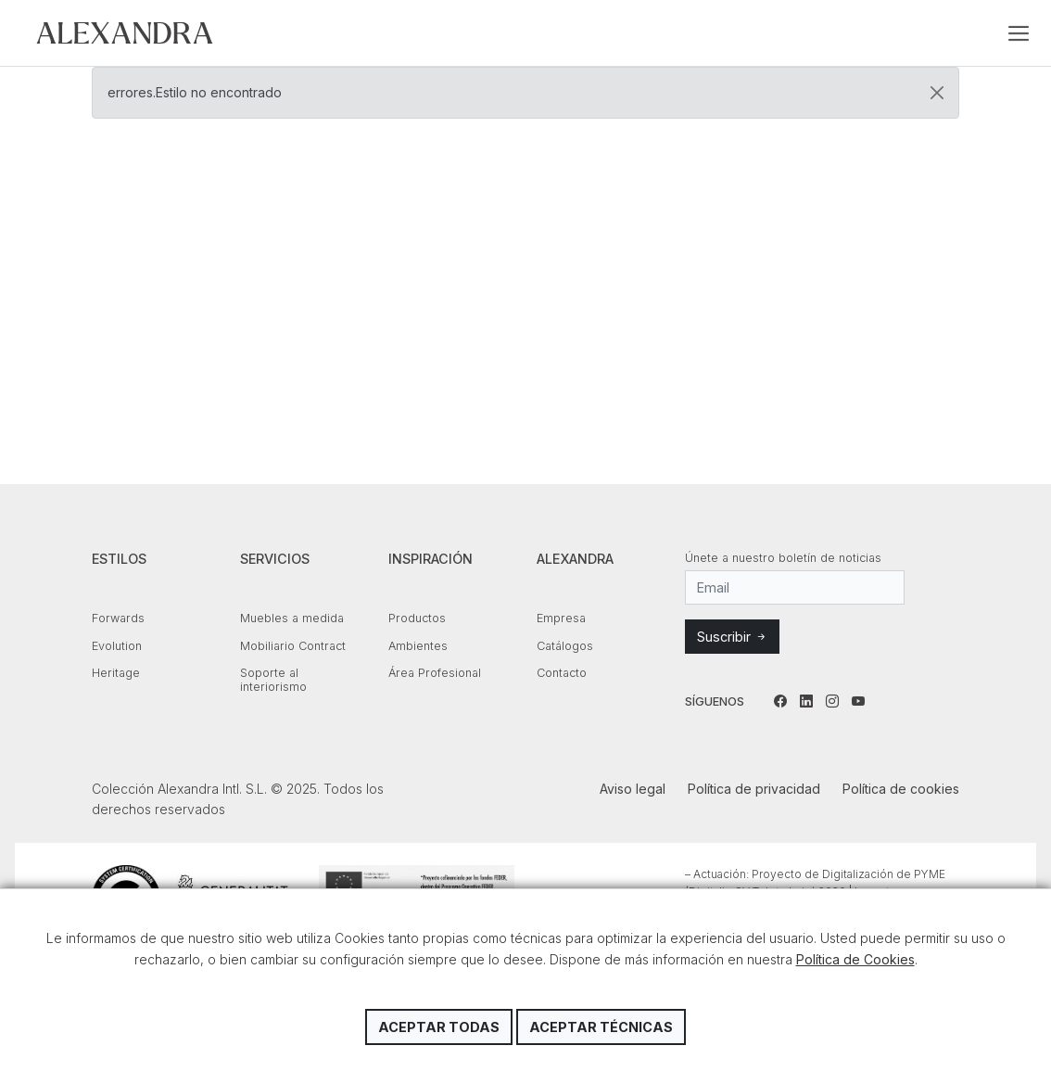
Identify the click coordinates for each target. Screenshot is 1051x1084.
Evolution (117, 646)
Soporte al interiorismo (273, 680)
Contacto (562, 673)
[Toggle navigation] (1018, 33)
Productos (417, 618)
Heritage (116, 673)
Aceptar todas (439, 1027)
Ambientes (418, 646)
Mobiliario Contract (293, 646)
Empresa (561, 618)
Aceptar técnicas (601, 1027)
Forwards (118, 618)
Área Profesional (434, 673)
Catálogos (565, 646)
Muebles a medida (292, 618)
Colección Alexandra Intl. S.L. (124, 33)
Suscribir (732, 636)
